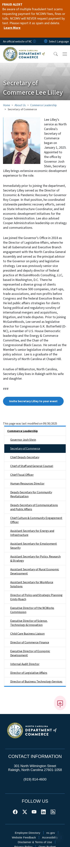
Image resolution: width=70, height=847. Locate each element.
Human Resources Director (27, 484)
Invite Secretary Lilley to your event (33, 401)
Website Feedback (24, 837)
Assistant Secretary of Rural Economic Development (34, 571)
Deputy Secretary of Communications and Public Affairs (34, 507)
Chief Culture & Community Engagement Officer (36, 520)
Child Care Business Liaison (27, 634)
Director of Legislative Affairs (28, 673)
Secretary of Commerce (25, 449)
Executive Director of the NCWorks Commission (32, 610)
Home (6, 105)
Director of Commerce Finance (29, 642)
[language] (59, 41)
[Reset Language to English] (45, 41)
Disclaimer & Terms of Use (35, 842)
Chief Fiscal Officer (22, 475)
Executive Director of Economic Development (30, 653)
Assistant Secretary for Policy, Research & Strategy (35, 559)
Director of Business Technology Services (36, 682)
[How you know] (34, 41)
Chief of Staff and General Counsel (31, 466)
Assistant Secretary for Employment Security (33, 546)
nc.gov (50, 832)
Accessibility (50, 837)
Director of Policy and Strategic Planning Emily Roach (36, 597)
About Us (20, 105)
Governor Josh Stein (23, 440)
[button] (53, 54)
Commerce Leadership (43, 105)
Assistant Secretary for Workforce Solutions (31, 584)
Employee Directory (27, 832)
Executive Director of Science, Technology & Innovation (29, 623)
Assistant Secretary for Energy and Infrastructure (32, 533)
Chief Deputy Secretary (24, 457)
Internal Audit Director (24, 664)
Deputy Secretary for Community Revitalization (31, 494)
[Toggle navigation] (65, 54)
